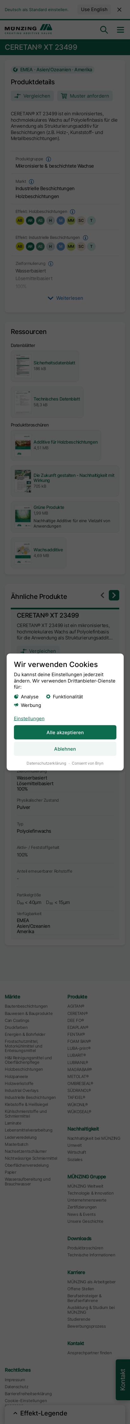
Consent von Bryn (87, 763)
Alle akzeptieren (65, 732)
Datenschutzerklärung (46, 763)
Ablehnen (65, 749)
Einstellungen (29, 718)
